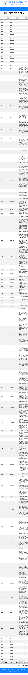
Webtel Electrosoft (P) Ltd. (16, 671)
